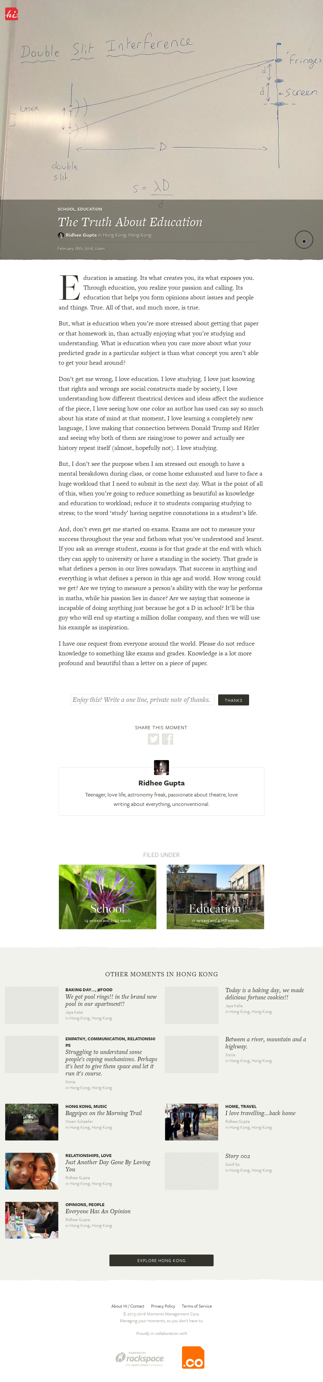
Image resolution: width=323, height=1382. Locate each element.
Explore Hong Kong (161, 1260)
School (66, 209)
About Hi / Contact (128, 1306)
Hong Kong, (127, 234)
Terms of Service (197, 1306)
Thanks (234, 700)
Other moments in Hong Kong (161, 974)
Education (89, 209)
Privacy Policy (163, 1306)
